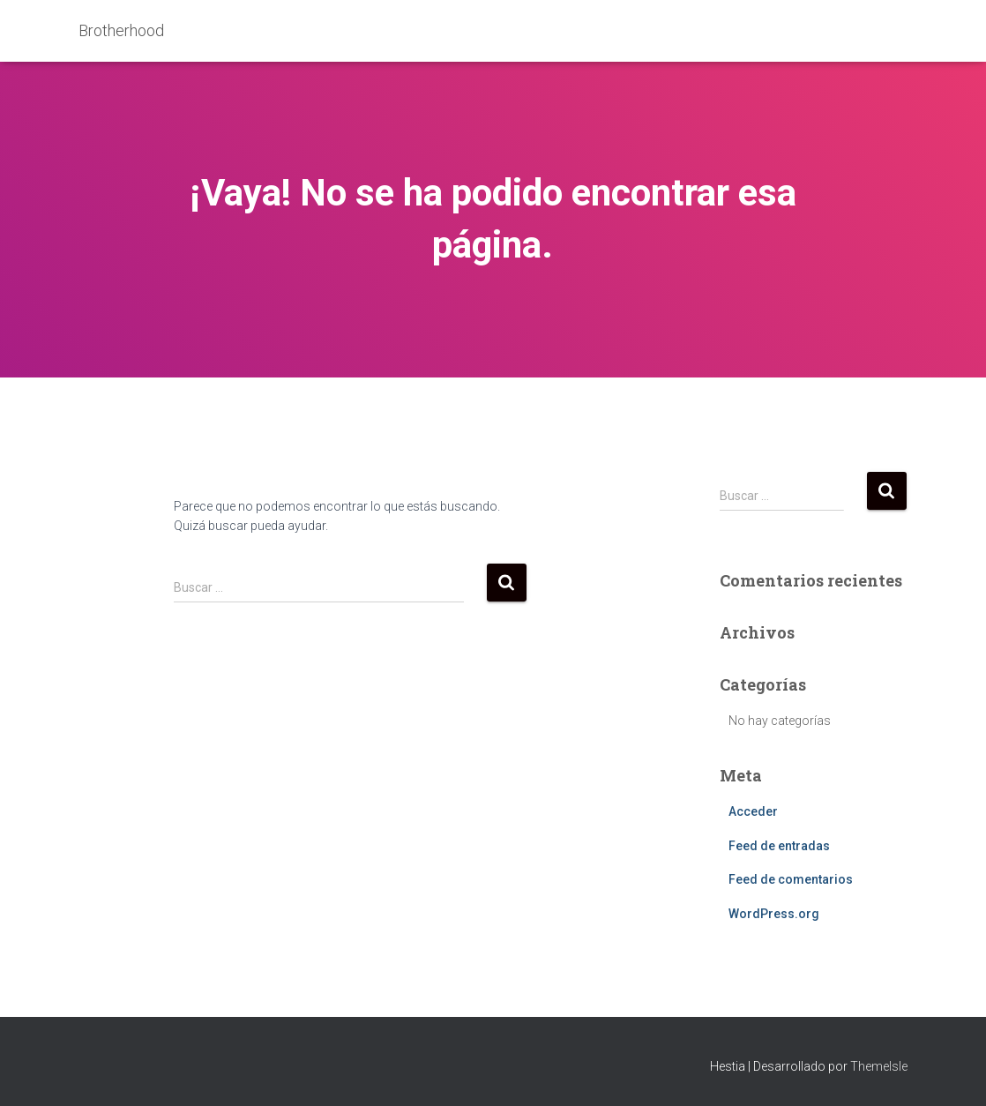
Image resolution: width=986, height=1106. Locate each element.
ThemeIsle (879, 1066)
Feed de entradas (779, 846)
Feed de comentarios (790, 879)
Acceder (753, 811)
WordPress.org (773, 914)
